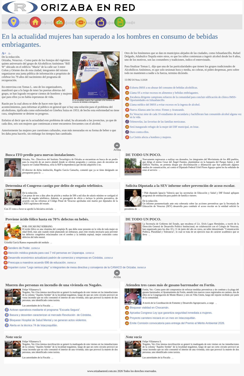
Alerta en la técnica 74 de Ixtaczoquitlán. (34, 325)
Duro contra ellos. (139, 132)
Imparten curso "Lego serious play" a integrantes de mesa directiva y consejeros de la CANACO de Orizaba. (77, 267)
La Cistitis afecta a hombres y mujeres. (151, 137)
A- (9, 53)
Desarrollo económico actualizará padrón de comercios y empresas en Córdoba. (60, 257)
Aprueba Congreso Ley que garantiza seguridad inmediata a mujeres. (171, 312)
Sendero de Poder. (24, 248)
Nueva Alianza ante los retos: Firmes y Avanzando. (157, 109)
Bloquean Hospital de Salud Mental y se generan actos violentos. (48, 320)
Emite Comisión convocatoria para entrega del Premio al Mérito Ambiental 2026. (177, 323)
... (42, 173)
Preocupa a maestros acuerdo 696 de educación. (42, 262)
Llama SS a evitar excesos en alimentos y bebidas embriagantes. (164, 92)
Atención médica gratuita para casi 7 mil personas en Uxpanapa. (51, 252)
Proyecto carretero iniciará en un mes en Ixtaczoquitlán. (163, 318)
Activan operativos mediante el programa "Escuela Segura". (45, 309)
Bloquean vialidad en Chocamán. (149, 307)
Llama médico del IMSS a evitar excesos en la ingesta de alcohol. (165, 104)
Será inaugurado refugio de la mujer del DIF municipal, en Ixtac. (164, 126)
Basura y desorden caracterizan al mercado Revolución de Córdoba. (50, 315)
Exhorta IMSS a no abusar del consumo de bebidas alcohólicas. (164, 87)
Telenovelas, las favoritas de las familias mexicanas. (158, 121)
